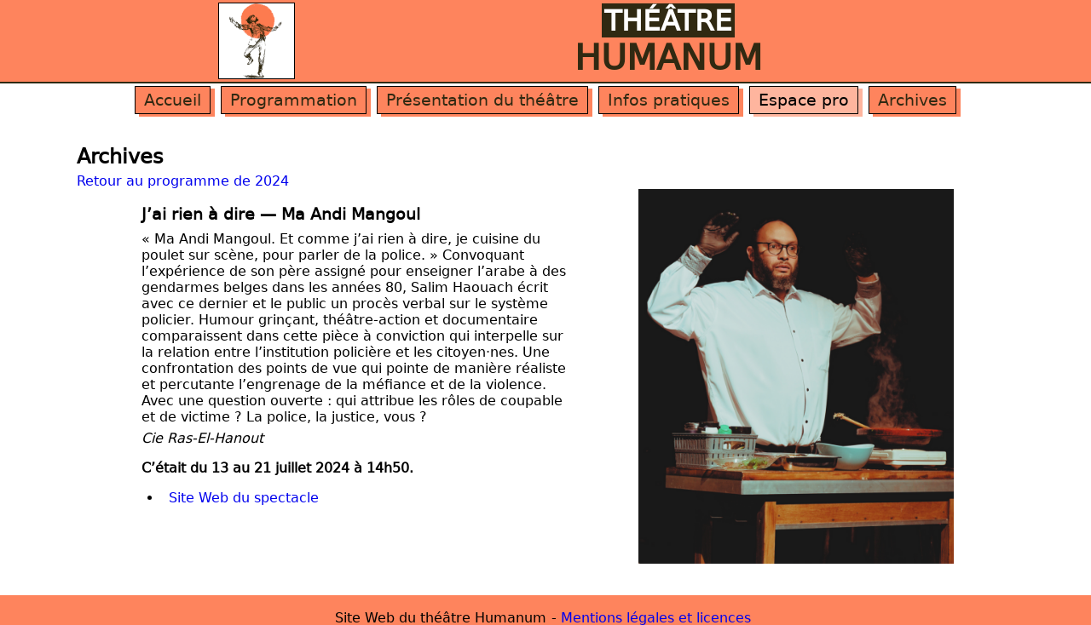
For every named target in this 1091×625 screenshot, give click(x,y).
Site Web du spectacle (244, 498)
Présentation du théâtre (482, 100)
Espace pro (804, 100)
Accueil (172, 100)
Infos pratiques (669, 100)
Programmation (293, 100)
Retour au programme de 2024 (183, 181)
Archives (912, 100)
